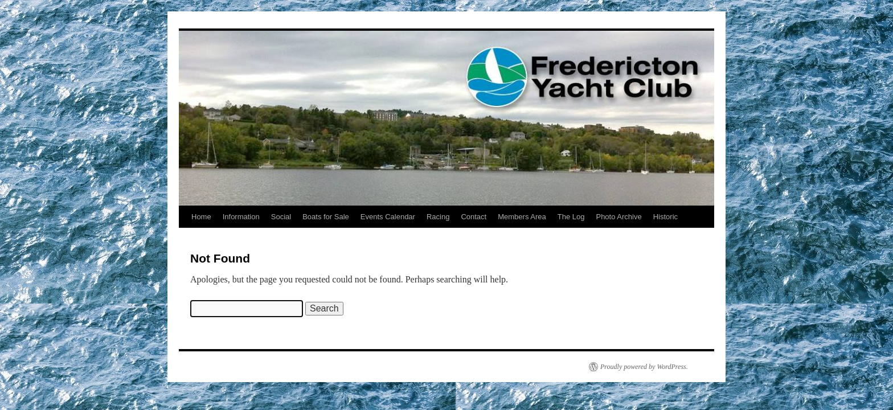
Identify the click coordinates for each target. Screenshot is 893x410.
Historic (665, 216)
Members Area (522, 216)
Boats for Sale (325, 216)
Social (281, 216)
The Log (571, 216)
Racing (438, 216)
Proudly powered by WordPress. (644, 367)
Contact (473, 216)
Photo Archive (618, 216)
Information (241, 216)
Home (201, 216)
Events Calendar (388, 216)
